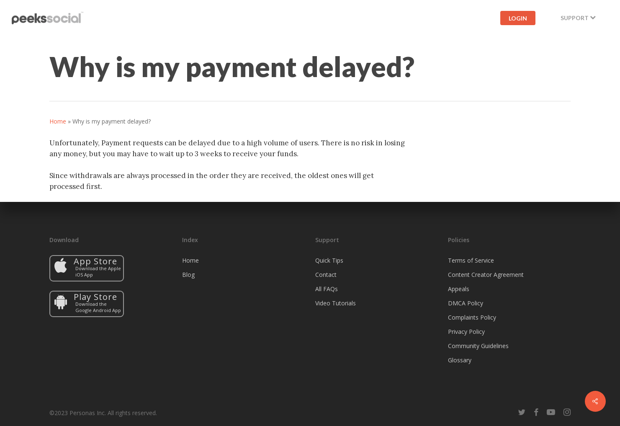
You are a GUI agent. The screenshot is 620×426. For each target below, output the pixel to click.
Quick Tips (329, 260)
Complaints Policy (472, 317)
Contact (326, 275)
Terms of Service (471, 260)
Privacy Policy (466, 332)
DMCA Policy (465, 303)
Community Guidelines (478, 346)
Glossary (459, 360)
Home (57, 121)
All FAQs (326, 289)
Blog (188, 275)
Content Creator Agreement (486, 275)
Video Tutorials (335, 303)
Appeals (458, 289)
